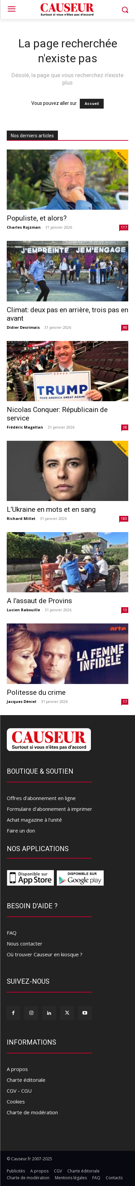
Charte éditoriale (26, 1079)
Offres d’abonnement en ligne (41, 798)
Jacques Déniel (21, 701)
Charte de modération (32, 1112)
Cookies (16, 1101)
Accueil (92, 103)
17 (125, 701)
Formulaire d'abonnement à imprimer (49, 808)
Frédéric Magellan (25, 427)
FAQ (11, 932)
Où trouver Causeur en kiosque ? (44, 954)
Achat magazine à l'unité (34, 819)
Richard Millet (21, 518)
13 (125, 610)
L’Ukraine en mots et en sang (51, 509)
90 (125, 327)
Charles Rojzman (24, 227)
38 (125, 427)
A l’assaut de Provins (39, 601)
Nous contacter (24, 943)
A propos (17, 1069)
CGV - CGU (19, 1090)
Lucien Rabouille (23, 609)
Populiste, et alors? (37, 218)
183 (124, 518)
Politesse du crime (36, 692)
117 (124, 227)
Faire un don (21, 830)
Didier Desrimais (23, 327)
